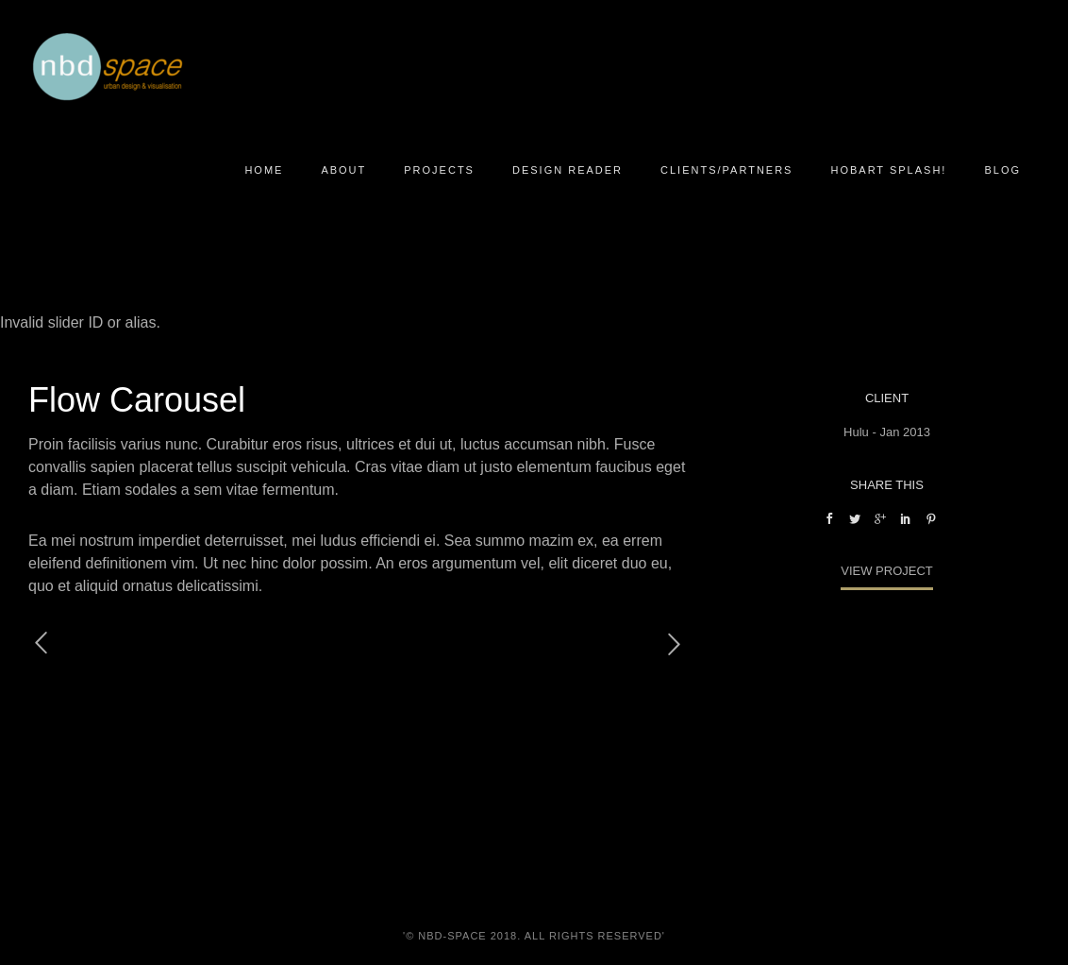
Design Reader (567, 170)
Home (263, 170)
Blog (1002, 170)
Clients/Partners (726, 170)
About (343, 170)
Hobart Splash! (888, 170)
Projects (439, 170)
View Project (887, 571)
